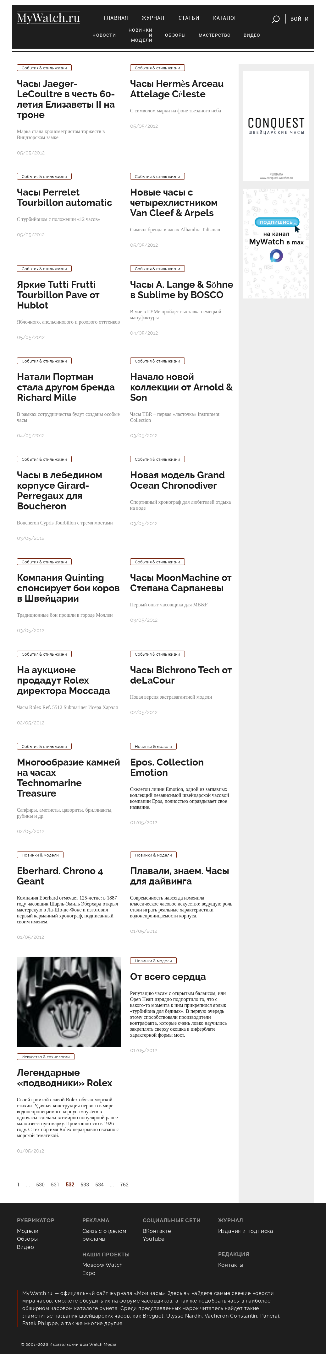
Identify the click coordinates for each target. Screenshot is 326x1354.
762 (124, 1184)
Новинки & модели (153, 746)
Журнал (153, 17)
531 (55, 1184)
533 (84, 1184)
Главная (116, 17)
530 (40, 1184)
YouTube (154, 1239)
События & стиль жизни (44, 68)
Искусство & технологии (46, 1057)
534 (99, 1184)
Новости (104, 35)
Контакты (231, 1265)
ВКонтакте (157, 1231)
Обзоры (175, 35)
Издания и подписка (246, 1231)
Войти (299, 18)
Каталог (225, 17)
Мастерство (215, 35)
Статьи (189, 17)
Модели (28, 1231)
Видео (252, 35)
